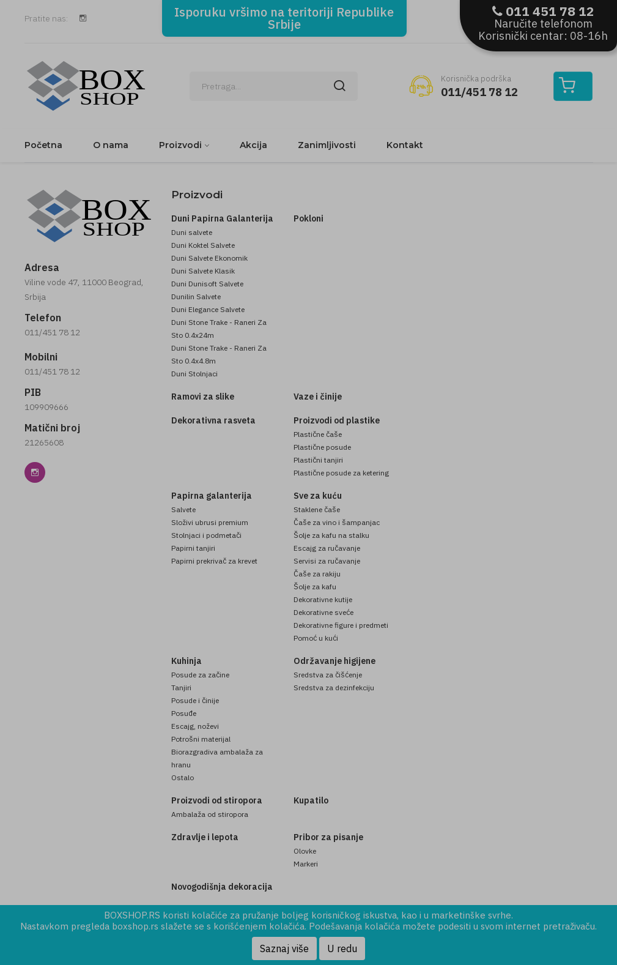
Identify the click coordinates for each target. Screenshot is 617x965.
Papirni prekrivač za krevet (214, 560)
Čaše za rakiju (317, 573)
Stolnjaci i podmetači (206, 535)
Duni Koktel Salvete (203, 245)
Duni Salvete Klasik (203, 270)
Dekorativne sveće (323, 612)
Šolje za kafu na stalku (331, 535)
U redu (342, 948)
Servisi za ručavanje (327, 560)
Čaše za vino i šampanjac (337, 522)
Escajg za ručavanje (327, 548)
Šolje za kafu (315, 586)
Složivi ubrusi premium (209, 522)
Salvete (183, 509)
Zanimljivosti (327, 145)
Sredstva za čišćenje (328, 674)
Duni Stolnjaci (194, 373)
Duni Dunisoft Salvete (207, 283)
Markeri (306, 863)
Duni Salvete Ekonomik (209, 258)
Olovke (305, 850)
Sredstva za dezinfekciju (334, 687)
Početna (43, 145)
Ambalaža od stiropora (209, 814)
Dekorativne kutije (323, 599)
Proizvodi (180, 145)
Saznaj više (284, 948)
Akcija (253, 145)
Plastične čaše (318, 434)
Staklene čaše (317, 509)
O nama (110, 145)
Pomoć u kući (316, 638)
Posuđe (183, 713)
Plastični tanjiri (318, 459)
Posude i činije (195, 700)
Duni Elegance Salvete (208, 309)
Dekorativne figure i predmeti (341, 625)
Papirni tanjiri (193, 548)
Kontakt (404, 145)
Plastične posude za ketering (341, 472)
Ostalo (182, 777)
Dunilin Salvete (196, 296)
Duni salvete (191, 232)
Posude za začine (200, 674)
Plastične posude (322, 447)
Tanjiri (181, 687)
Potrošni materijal (201, 738)
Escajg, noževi (195, 726)
